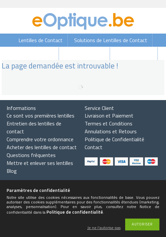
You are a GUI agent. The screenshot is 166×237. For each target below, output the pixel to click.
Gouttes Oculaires (34, 54)
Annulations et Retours (111, 131)
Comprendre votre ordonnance (40, 139)
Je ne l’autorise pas (104, 227)
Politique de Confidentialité (114, 139)
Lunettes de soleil (85, 54)
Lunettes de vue (134, 54)
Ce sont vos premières (40, 115)
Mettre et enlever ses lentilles (40, 163)
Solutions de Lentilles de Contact (110, 40)
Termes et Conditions (108, 123)
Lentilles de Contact (40, 40)
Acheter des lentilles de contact (42, 147)
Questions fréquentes (31, 155)
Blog (12, 171)
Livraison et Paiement (109, 115)
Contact (93, 147)
